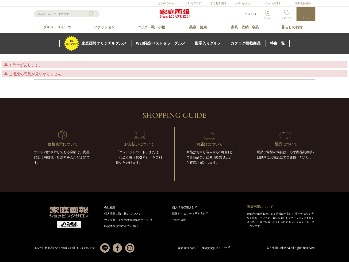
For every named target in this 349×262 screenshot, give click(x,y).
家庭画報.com (187, 248)
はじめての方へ (167, 3)
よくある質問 (218, 3)
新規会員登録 (303, 3)
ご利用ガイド (193, 3)
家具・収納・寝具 (245, 27)
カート (305, 18)
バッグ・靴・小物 (151, 27)
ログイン (268, 18)
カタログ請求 (273, 3)
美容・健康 (198, 27)
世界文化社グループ (214, 248)
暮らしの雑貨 (292, 27)
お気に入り (287, 18)
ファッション (104, 27)
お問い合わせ (243, 3)
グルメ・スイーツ (57, 27)
